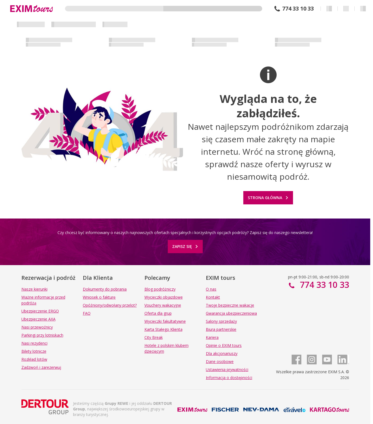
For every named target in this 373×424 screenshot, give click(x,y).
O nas (211, 289)
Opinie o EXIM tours (224, 345)
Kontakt (213, 297)
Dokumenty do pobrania (105, 289)
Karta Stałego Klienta (163, 329)
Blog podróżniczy (160, 289)
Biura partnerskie (221, 329)
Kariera (212, 337)
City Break (153, 337)
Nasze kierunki (34, 289)
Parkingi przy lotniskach (42, 335)
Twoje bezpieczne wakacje (230, 305)
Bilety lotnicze (33, 351)
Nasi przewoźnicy (37, 327)
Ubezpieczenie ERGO (40, 311)
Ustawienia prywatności (227, 369)
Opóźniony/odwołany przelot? (110, 305)
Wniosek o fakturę (99, 297)
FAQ (87, 313)
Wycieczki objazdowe (163, 297)
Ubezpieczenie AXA (38, 319)
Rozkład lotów (34, 359)
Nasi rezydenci (34, 343)
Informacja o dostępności (229, 377)
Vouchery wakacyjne (162, 305)
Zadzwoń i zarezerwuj (41, 367)
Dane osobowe (220, 361)
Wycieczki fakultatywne (165, 321)
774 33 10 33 (298, 8)
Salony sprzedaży (221, 321)
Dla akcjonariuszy (221, 353)
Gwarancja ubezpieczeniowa (231, 313)
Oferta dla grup (158, 313)
